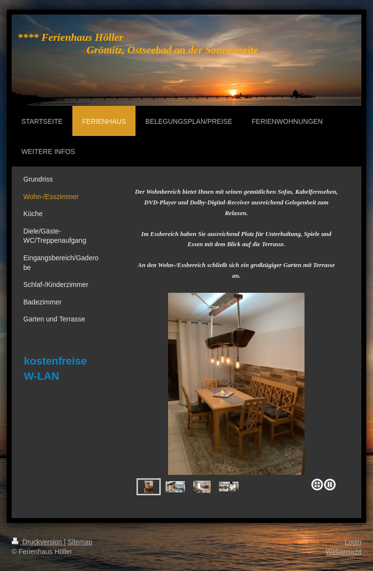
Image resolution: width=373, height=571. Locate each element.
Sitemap (80, 542)
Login (353, 542)
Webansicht (343, 551)
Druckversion (38, 542)
